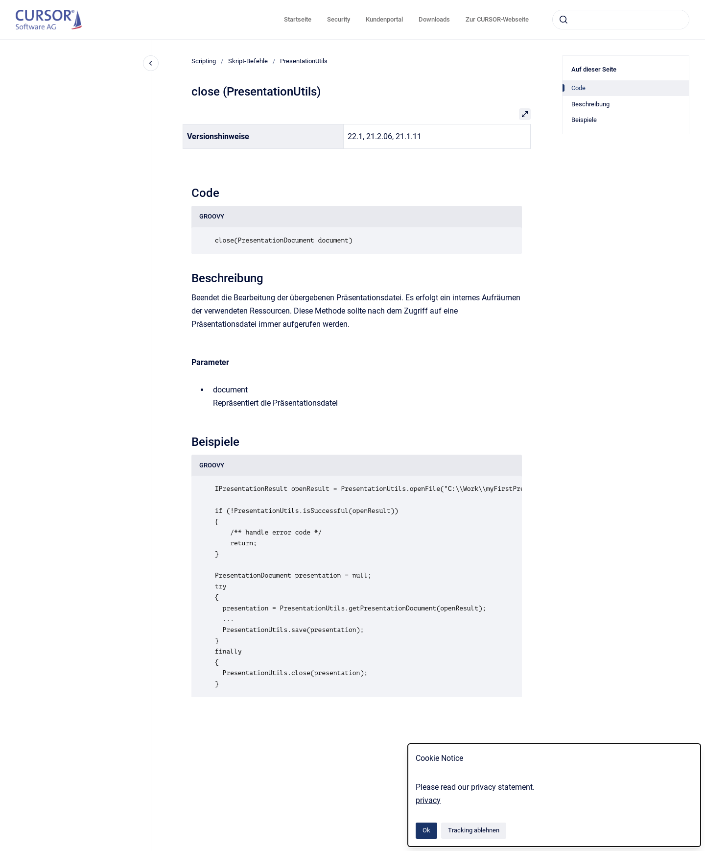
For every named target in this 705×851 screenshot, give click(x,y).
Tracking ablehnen (473, 830)
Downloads (434, 19)
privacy (428, 800)
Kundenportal (384, 19)
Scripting (203, 61)
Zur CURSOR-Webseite (497, 19)
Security (338, 19)
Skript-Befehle (248, 61)
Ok (426, 830)
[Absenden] (563, 19)
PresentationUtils (304, 61)
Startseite (297, 19)
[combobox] (621, 19)
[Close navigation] (151, 63)
